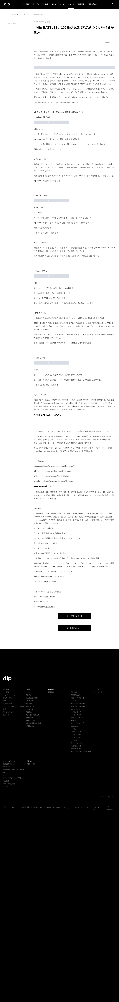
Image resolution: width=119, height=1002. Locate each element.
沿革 (4, 890)
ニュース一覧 (97, 881)
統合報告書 (29, 907)
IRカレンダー (30, 898)
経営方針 (29, 884)
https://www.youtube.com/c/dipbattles (60, 670)
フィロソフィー (8, 887)
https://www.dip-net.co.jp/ (50, 771)
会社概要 (6, 881)
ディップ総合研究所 (77, 912)
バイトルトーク (76, 901)
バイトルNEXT (75, 924)
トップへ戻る (11, 23)
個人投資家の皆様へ (32, 887)
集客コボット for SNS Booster (81, 941)
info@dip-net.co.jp (48, 796)
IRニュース (29, 881)
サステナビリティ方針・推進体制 (14, 959)
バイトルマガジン (77, 904)
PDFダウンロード (74, 805)
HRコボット (75, 890)
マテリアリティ (8, 956)
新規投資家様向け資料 (33, 912)
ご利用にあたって (32, 915)
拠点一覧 (6, 904)
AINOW (73, 910)
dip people (74, 915)
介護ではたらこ (76, 935)
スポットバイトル (77, 921)
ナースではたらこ (77, 932)
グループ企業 (7, 893)
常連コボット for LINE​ (78, 895)
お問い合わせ (92, 4)
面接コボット (75, 881)
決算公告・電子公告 (32, 904)
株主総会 (29, 901)
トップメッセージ (9, 884)
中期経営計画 (30, 910)
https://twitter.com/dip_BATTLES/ (58, 665)
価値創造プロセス (9, 953)
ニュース (71, 4)
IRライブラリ (30, 890)
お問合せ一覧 (30, 953)
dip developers (76, 938)
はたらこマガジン (77, 907)
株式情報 (29, 893)
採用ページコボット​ (77, 887)
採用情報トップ (53, 881)
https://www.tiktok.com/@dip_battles (60, 660)
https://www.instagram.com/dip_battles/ (61, 655)
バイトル (74, 918)
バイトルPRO (76, 929)
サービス (36, 4)
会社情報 (26, 4)
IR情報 (45, 4)
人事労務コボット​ (77, 884)
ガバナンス (7, 973)
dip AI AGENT (75, 898)
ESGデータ (6, 962)
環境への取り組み (9, 970)
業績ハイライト (31, 895)
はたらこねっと (76, 927)
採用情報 (81, 4)
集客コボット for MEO (78, 893)
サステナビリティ (57, 4)
